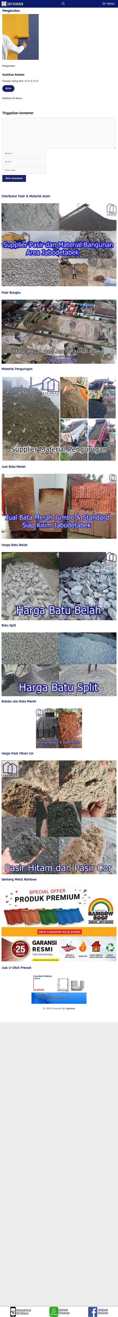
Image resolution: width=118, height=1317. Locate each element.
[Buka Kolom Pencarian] (63, 4)
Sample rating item (13, 81)
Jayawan (70, 1008)
